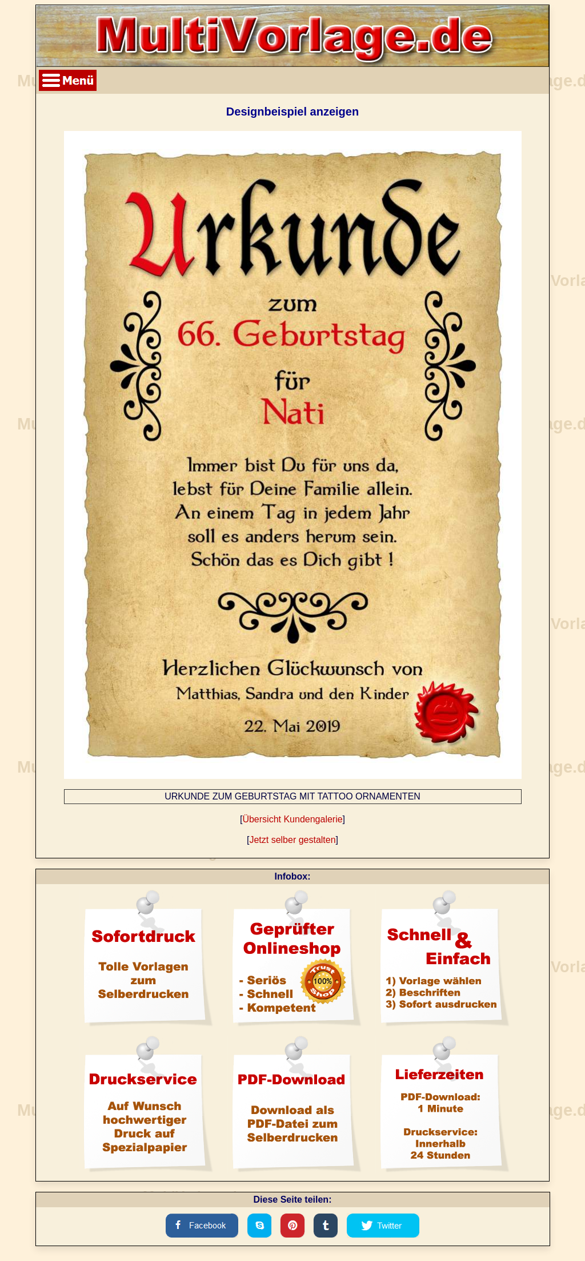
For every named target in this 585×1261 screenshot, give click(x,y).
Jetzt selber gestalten (292, 840)
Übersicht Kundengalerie (292, 819)
